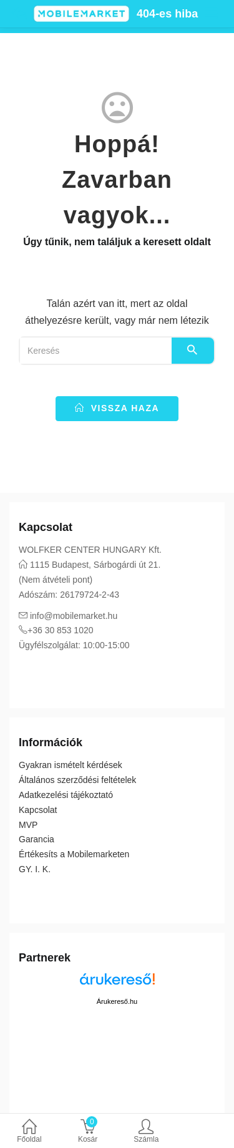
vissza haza (117, 408)
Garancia (36, 839)
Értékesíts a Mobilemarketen (74, 854)
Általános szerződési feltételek (77, 780)
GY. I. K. (35, 869)
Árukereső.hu (117, 1001)
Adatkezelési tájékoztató (66, 795)
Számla (146, 1132)
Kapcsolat (38, 810)
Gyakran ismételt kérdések (70, 765)
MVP (28, 825)
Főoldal (29, 1132)
